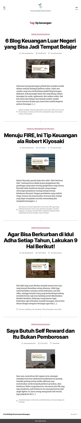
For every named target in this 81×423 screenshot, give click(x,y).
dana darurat (22, 206)
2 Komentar (55, 343)
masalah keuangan (24, 400)
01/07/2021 (43, 343)
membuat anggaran (49, 208)
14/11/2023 (42, 147)
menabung (59, 208)
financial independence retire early (39, 109)
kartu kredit (34, 111)
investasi (27, 111)
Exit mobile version (40, 421)
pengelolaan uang (50, 210)
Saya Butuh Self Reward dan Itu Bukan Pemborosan (40, 334)
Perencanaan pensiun (55, 111)
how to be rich (57, 109)
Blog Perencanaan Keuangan (18, 414)
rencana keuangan (54, 400)
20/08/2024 (42, 53)
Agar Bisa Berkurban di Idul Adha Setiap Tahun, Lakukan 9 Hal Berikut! (40, 240)
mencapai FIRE (23, 210)
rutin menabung (35, 309)
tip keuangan (59, 210)
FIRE (50, 109)
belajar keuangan (24, 109)
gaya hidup (53, 206)
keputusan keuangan (38, 208)
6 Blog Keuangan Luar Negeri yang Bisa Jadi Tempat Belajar (40, 44)
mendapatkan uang (43, 111)
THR (42, 309)
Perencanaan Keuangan (40, 34)
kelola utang (27, 208)
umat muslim (56, 309)
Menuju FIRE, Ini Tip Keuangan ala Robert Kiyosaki (40, 138)
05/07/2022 (42, 253)
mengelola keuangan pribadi (36, 210)
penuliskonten (30, 53)
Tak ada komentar (55, 53)
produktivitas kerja (43, 400)
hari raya (21, 309)
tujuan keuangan (23, 212)
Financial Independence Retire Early (40, 129)
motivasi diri (33, 400)
